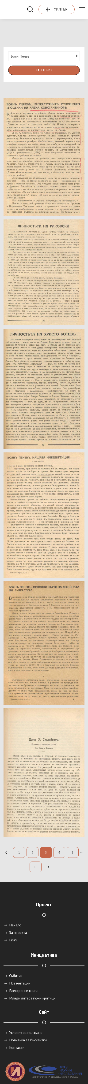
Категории (44, 51)
